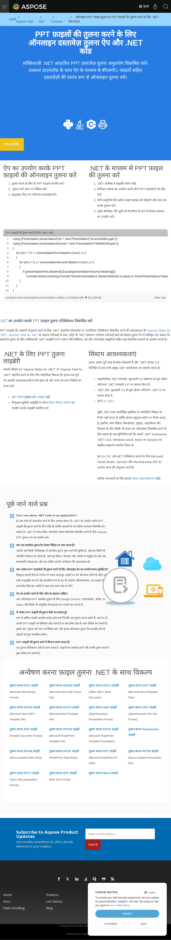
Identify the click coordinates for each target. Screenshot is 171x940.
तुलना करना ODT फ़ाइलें (142, 707)
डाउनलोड (12, 144)
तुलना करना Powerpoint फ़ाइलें (143, 732)
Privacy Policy (74, 934)
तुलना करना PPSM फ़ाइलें (24, 751)
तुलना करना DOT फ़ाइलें (142, 685)
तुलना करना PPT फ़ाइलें (102, 751)
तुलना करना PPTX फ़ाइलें (24, 773)
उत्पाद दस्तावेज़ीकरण (143, 478)
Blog (49, 908)
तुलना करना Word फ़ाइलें (103, 773)
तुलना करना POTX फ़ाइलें (103, 729)
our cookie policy (119, 905)
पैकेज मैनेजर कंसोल (60, 402)
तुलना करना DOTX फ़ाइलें (64, 707)
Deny (144, 924)
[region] (85, 264)
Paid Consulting (14, 908)
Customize (110, 924)
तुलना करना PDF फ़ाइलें (23, 729)
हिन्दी (143, 6)
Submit (93, 844)
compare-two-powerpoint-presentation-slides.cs (37, 297)
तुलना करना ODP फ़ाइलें (103, 707)
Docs (6, 901)
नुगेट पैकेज (18, 397)
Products (52, 895)
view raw (160, 297)
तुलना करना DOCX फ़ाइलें (104, 685)
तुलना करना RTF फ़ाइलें (63, 773)
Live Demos (54, 901)
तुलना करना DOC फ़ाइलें (24, 685)
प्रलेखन (41, 397)
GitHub (96, 297)
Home (7, 895)
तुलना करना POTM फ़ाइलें (64, 729)
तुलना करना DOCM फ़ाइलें (64, 685)
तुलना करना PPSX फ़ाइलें (64, 751)
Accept (127, 913)
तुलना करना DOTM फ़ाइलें (25, 707)
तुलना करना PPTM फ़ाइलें (143, 751)
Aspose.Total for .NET (23, 334)
